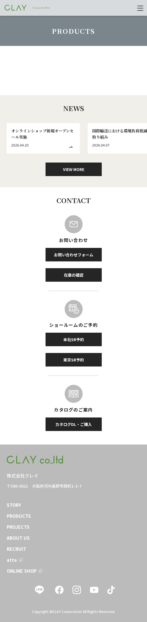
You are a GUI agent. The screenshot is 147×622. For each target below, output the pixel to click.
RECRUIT (16, 548)
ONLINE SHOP (22, 570)
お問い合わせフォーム (73, 254)
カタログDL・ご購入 (73, 424)
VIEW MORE (73, 169)
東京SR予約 (73, 360)
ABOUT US (18, 537)
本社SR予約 (73, 339)
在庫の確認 (73, 275)
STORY (14, 504)
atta (12, 559)
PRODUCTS (19, 515)
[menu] (140, 8)
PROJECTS (18, 526)
